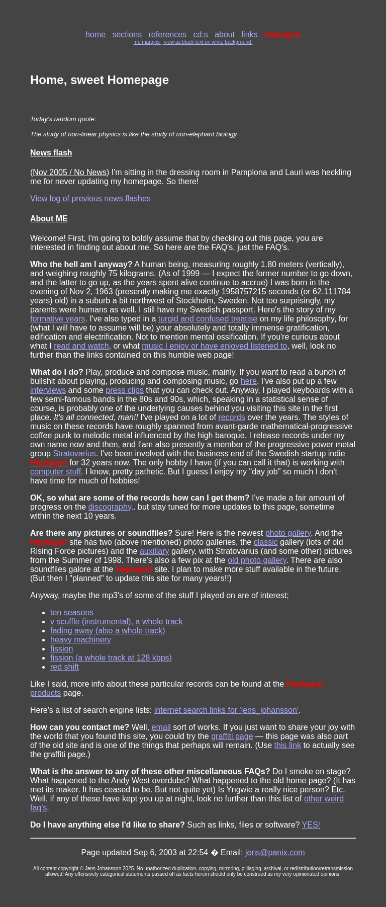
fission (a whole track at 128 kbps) (111, 657)
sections (127, 34)
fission (61, 648)
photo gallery (288, 533)
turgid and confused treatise (207, 318)
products (45, 693)
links (249, 34)
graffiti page (232, 736)
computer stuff (55, 471)
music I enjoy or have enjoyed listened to (214, 346)
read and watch (81, 346)
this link (287, 745)
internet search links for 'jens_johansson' (226, 710)
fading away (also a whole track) (107, 630)
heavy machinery (80, 639)
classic (266, 542)
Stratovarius (74, 453)
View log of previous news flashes (90, 198)
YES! (311, 824)
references (167, 34)
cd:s (200, 34)
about (225, 34)
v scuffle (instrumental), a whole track (116, 621)
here (249, 381)
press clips (125, 390)
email (161, 727)
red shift (64, 667)
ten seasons (71, 612)
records (231, 417)
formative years (57, 318)
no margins (147, 42)
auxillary (154, 551)
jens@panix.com (275, 852)
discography (109, 507)
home (95, 34)
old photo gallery (257, 560)
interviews (48, 390)
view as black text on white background (207, 42)
